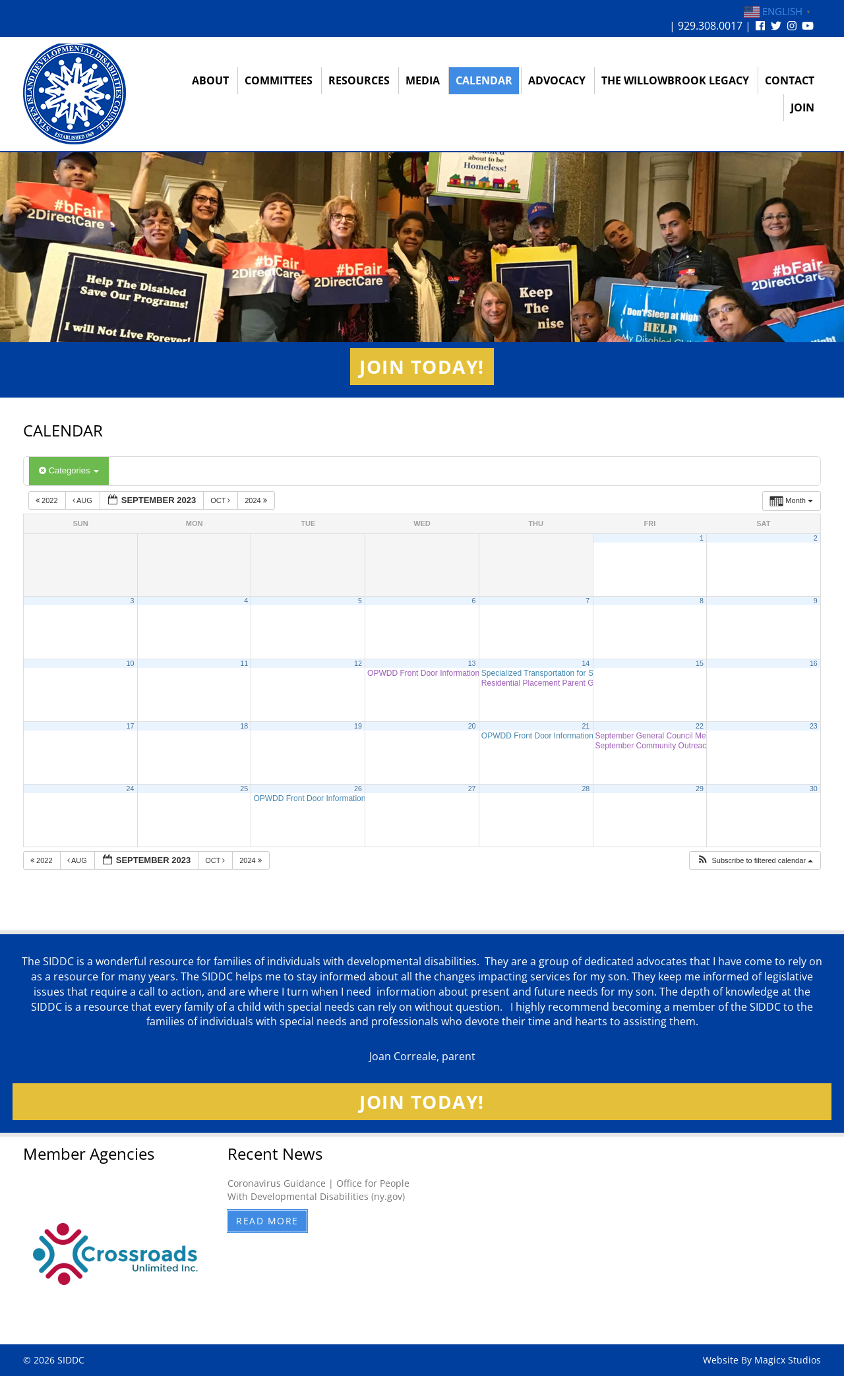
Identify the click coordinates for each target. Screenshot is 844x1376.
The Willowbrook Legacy (675, 80)
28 (585, 789)
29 (700, 789)
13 (472, 663)
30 (814, 789)
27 (472, 789)
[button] (755, 861)
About (210, 80)
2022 (48, 500)
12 (358, 663)
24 (131, 789)
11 (244, 663)
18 (244, 726)
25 (244, 789)
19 (358, 726)
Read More (267, 1220)
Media (423, 80)
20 (472, 726)
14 (585, 663)
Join (802, 107)
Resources (359, 80)
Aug (83, 500)
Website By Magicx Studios (762, 1360)
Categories (69, 470)
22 (700, 726)
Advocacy (557, 80)
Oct (221, 500)
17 (131, 726)
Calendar (484, 80)
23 (814, 726)
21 (585, 726)
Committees (279, 80)
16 (814, 663)
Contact (789, 80)
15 (700, 663)
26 (358, 789)
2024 (257, 500)
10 (131, 663)
